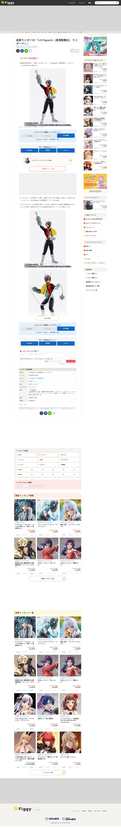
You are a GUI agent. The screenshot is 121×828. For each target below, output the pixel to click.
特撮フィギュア (20, 46)
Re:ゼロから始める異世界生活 (94, 219)
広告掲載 (84, 811)
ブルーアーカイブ (91, 235)
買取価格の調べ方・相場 (92, 286)
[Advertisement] (60, 18)
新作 (19, 455)
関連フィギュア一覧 (47, 579)
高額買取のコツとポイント (93, 282)
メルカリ (65, 150)
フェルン (88, 259)
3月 (32, 469)
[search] (117, 2)
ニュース (81, 3)
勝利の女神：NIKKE (91, 231)
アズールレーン (90, 227)
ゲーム (44, 522)
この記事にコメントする (47, 169)
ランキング (42, 455)
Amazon (39, 139)
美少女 (17, 522)
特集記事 (88, 269)
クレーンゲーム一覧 (91, 290)
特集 (89, 3)
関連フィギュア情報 (24, 495)
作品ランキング (90, 215)
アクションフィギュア (31, 46)
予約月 (19, 469)
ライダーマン (44, 32)
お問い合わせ (97, 811)
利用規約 (104, 811)
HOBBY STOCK (40, 486)
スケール (22, 522)
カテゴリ (63, 455)
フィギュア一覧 (48, 772)
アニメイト (25, 486)
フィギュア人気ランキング (93, 60)
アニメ (67, 522)
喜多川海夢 (89, 250)
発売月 (19, 474)
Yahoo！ (45, 139)
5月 (53, 469)
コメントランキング (91, 197)
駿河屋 (48, 150)
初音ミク (88, 246)
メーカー (20, 465)
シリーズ (20, 460)
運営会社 (90, 811)
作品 (40, 460)
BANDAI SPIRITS (33, 375)
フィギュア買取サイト (92, 278)
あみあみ (29, 150)
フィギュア (71, 3)
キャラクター (64, 460)
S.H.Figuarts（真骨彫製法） (37, 378)
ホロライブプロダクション (93, 223)
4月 (42, 469)
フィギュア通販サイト (92, 273)
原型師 (62, 465)
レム (87, 254)
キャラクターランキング (92, 242)
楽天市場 (52, 139)
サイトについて (76, 811)
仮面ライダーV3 (36, 32)
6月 (63, 469)
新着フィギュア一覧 (24, 612)
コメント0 (77, 49)
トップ (15, 32)
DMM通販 (66, 135)
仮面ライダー (28, 32)
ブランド (41, 465)
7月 (74, 469)
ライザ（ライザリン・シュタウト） (96, 263)
